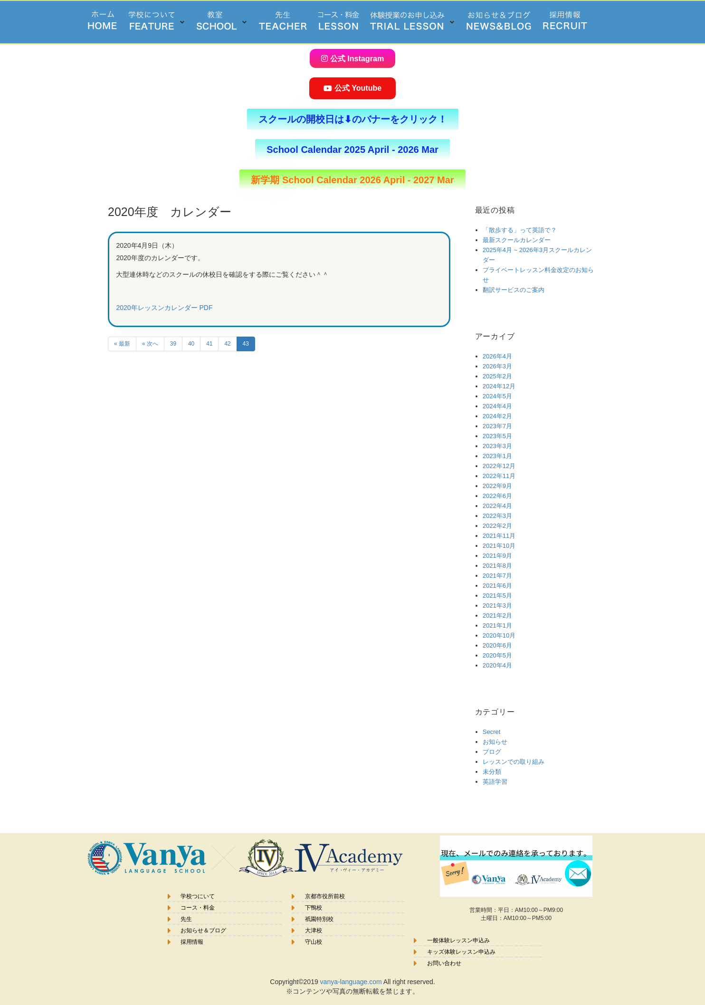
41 (209, 343)
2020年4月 (497, 664)
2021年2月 (497, 615)
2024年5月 (497, 395)
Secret (492, 731)
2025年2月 (497, 375)
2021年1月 (497, 625)
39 (173, 343)
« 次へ (150, 343)
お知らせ (495, 741)
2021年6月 (497, 585)
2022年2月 (497, 525)
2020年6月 (497, 644)
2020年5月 (497, 654)
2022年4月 (497, 505)
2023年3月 (497, 445)
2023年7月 (497, 425)
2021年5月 (497, 595)
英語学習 (495, 781)
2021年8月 (497, 565)
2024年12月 (499, 385)
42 (227, 343)
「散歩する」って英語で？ (520, 229)
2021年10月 (499, 545)
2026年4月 (497, 355)
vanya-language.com (351, 981)
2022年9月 (497, 485)
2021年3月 (497, 605)
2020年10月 (499, 635)
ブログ (492, 751)
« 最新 (122, 343)
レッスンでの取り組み (513, 761)
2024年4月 (497, 405)
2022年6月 (497, 495)
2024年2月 (497, 415)
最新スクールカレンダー (517, 239)
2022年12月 (499, 465)
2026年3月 (497, 365)
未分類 (492, 771)
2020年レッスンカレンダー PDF (164, 307)
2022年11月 (499, 475)
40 (191, 343)
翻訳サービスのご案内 (513, 289)
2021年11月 (499, 535)
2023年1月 (497, 455)
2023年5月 (497, 435)
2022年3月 (497, 515)
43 (246, 343)
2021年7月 (497, 575)
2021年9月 (497, 555)
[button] (157, 22)
